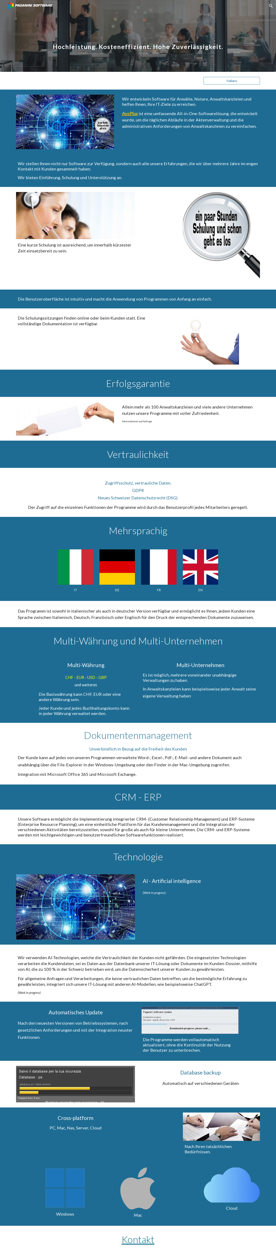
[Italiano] (232, 81)
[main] (138, 35)
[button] (271, 6)
